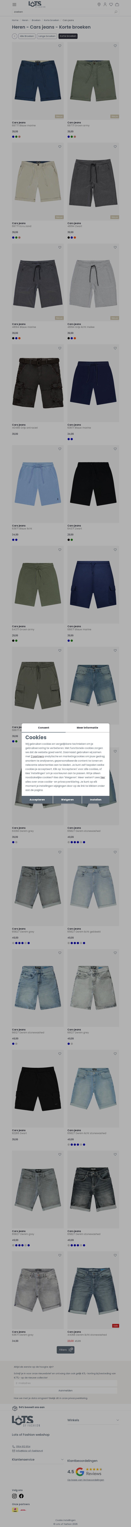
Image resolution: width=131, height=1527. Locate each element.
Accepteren (37, 799)
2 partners (37, 756)
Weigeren (67, 799)
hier (103, 777)
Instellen (95, 799)
